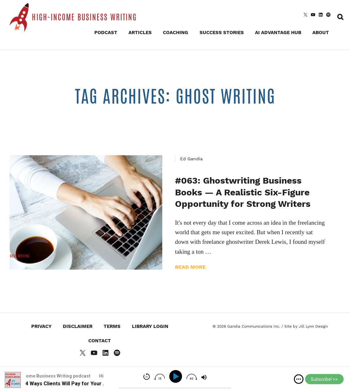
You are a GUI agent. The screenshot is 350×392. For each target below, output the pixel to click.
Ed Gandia (191, 158)
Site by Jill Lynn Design (306, 326)
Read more (190, 267)
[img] (298, 379)
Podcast (105, 32)
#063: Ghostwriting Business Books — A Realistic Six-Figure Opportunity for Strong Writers (242, 192)
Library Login (150, 326)
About (320, 32)
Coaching (175, 32)
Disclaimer (77, 326)
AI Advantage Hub (278, 32)
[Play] (176, 376)
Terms (112, 326)
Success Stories (222, 32)
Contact (99, 341)
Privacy (41, 326)
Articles (140, 32)
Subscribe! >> (324, 379)
